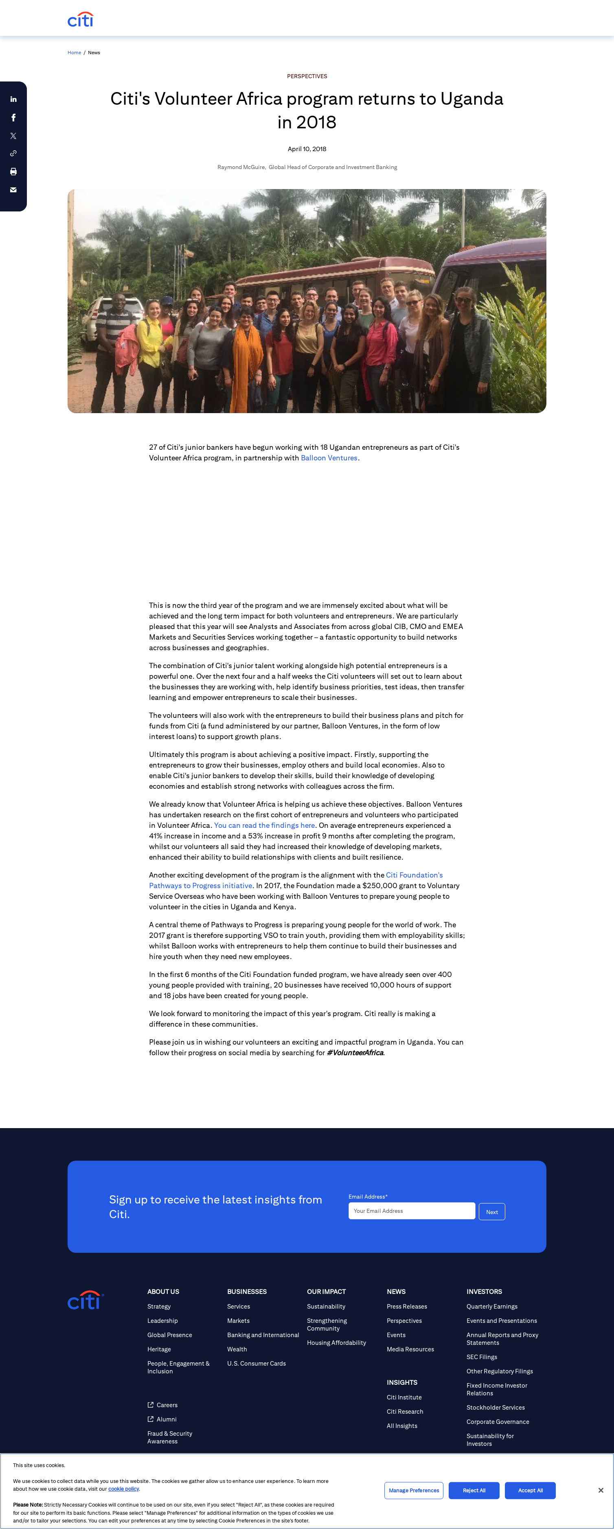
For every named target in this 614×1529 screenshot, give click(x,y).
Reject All (474, 1490)
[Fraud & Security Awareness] (184, 1437)
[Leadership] (184, 1320)
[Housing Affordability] (343, 1342)
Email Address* (368, 1196)
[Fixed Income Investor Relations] (503, 1389)
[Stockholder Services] (503, 1407)
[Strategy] (184, 1306)
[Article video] (307, 532)
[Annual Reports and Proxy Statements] (503, 1338)
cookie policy (123, 1489)
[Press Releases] (423, 1306)
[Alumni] (184, 1419)
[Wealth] (263, 1349)
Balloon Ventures (329, 457)
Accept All (530, 1490)
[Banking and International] (263, 1335)
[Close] (601, 1490)
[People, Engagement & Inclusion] (184, 1367)
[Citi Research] (423, 1411)
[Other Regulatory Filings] (503, 1371)
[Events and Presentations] (503, 1320)
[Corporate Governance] (503, 1422)
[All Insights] (423, 1426)
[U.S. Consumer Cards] (263, 1363)
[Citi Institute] (423, 1397)
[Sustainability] (343, 1306)
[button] (13, 153)
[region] (307, 1491)
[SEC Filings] (503, 1357)
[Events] (423, 1335)
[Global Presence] (184, 1335)
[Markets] (263, 1320)
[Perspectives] (423, 1320)
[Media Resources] (423, 1349)
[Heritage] (184, 1349)
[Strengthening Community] (343, 1324)
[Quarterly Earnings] (503, 1306)
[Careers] (184, 1405)
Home (74, 52)
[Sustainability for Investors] (503, 1440)
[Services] (263, 1306)
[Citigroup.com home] (86, 1300)
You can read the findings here (264, 825)
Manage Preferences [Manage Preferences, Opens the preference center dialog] (414, 1490)
